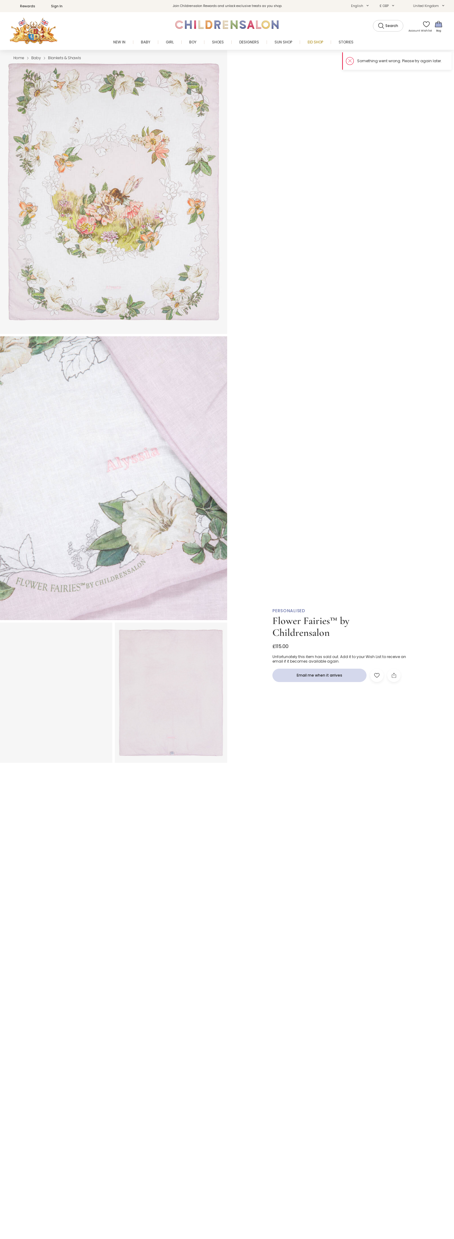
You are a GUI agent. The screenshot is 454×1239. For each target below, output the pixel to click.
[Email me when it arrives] (319, 675)
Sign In (53, 6)
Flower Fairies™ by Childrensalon (311, 627)
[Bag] (438, 26)
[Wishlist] (424, 26)
